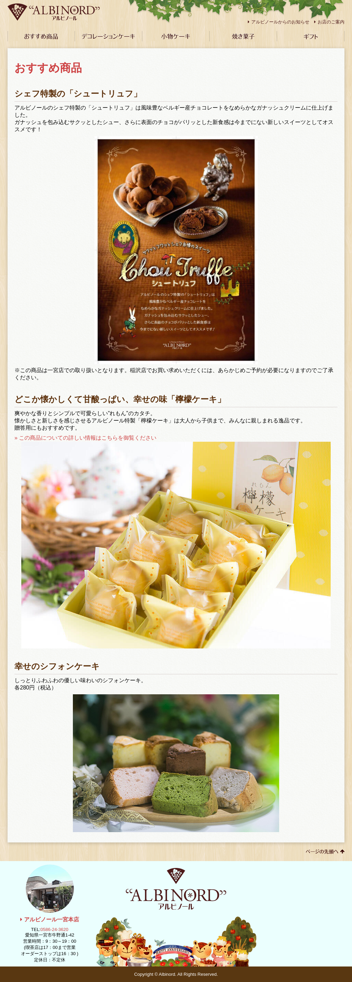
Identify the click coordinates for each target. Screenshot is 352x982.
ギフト (310, 36)
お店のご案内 (329, 21)
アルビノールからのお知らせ (278, 21)
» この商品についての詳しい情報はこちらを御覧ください (172, 541)
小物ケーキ (176, 36)
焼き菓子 (243, 36)
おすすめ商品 (41, 36)
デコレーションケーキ (108, 36)
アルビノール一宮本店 (49, 919)
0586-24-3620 (54, 929)
